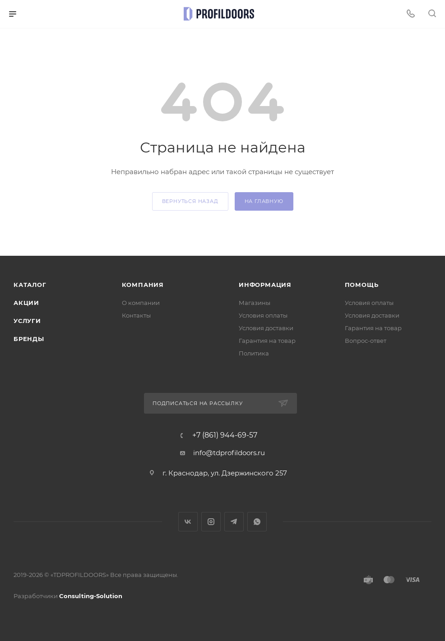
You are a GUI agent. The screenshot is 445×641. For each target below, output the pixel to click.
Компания (143, 284)
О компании (141, 302)
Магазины (254, 302)
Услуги (27, 320)
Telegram (234, 521)
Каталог (30, 284)
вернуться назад (190, 201)
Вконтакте (188, 521)
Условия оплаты (263, 315)
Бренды (29, 338)
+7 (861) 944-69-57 (224, 435)
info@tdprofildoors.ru (229, 452)
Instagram (211, 521)
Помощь (362, 284)
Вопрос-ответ (365, 340)
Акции (26, 302)
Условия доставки (266, 328)
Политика (254, 353)
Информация (265, 284)
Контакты (136, 315)
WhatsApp (257, 521)
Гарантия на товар (267, 340)
